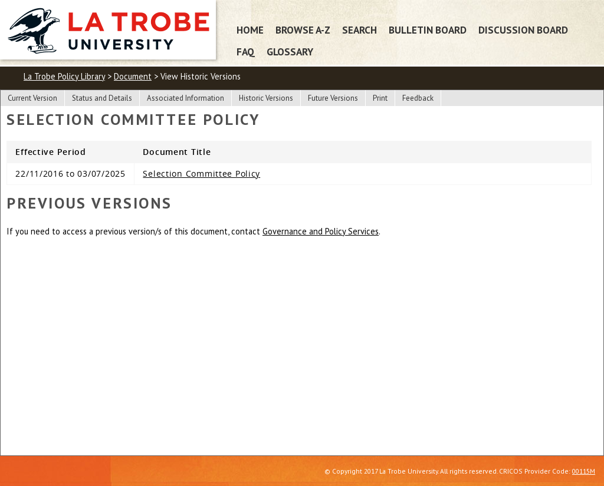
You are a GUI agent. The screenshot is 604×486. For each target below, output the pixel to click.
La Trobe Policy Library (64, 76)
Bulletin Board (428, 30)
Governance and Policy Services (320, 231)
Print (380, 98)
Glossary (290, 51)
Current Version (32, 98)
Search (359, 30)
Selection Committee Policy (201, 173)
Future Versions (333, 98)
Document (133, 76)
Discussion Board (523, 30)
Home (250, 30)
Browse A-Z (302, 30)
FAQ (246, 51)
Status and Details (102, 98)
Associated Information (185, 98)
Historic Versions (266, 98)
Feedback (418, 98)
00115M (583, 471)
